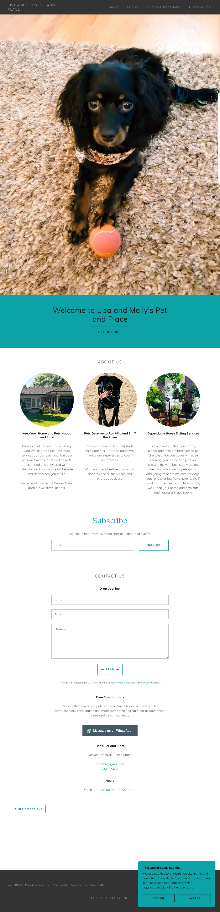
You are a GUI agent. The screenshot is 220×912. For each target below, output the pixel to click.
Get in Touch (110, 332)
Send (110, 669)
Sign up (153, 545)
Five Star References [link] (164, 7)
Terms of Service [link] (145, 682)
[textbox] (92, 545)
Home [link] (114, 7)
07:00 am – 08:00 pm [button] (117, 790)
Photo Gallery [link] (200, 7)
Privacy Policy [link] (123, 682)
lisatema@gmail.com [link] (110, 764)
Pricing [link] (133, 7)
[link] (35, 9)
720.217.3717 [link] (110, 769)
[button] (134, 790)
